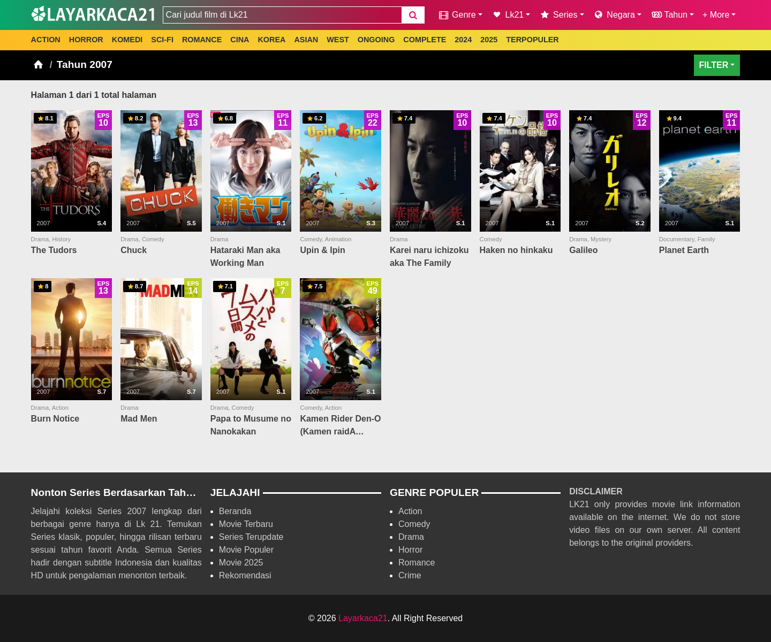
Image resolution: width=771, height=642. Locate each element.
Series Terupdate (251, 536)
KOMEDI (127, 39)
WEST (338, 39)
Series (558, 14)
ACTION (46, 39)
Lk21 (507, 14)
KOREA (271, 39)
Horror (410, 549)
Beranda (235, 511)
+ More (715, 14)
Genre (456, 14)
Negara (614, 14)
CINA (239, 39)
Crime (409, 575)
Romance (416, 562)
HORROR (86, 39)
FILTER (714, 65)
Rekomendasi (245, 575)
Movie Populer (246, 549)
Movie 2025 (241, 562)
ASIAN (306, 39)
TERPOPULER (532, 39)
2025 (488, 39)
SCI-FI (162, 39)
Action (410, 511)
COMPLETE (424, 39)
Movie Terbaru (246, 524)
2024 (463, 39)
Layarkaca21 (363, 618)
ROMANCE (202, 39)
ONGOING (376, 39)
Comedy (414, 524)
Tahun (668, 14)
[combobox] (282, 15)
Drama (411, 536)
